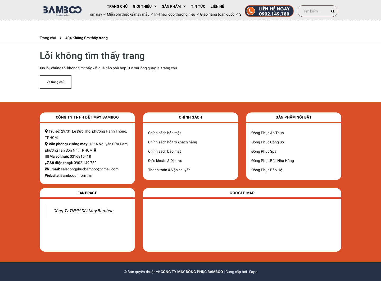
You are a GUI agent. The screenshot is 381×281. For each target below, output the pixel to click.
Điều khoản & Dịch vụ (165, 160)
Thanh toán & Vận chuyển (169, 170)
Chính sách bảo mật (164, 133)
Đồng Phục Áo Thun (267, 133)
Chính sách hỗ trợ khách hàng (172, 142)
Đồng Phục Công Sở (267, 142)
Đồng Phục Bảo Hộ (266, 170)
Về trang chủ (56, 82)
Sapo (253, 272)
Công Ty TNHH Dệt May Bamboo (83, 210)
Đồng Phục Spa (263, 151)
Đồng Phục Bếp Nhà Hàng (272, 160)
